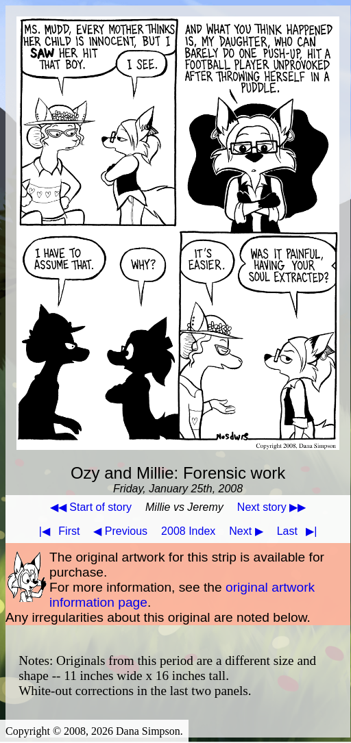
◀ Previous (120, 531)
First (57, 531)
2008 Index (188, 531)
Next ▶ (246, 531)
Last (300, 531)
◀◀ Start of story (91, 507)
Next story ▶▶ (271, 507)
